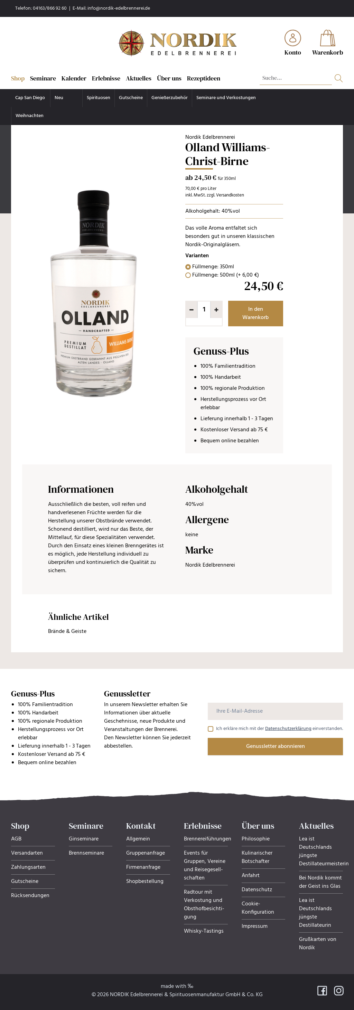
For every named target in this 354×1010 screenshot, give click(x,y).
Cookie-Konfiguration (258, 908)
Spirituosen (98, 98)
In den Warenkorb (255, 313)
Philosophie (256, 839)
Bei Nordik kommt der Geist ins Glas (320, 882)
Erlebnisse (106, 78)
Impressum (255, 926)
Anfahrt (251, 875)
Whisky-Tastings (204, 931)
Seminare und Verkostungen (226, 98)
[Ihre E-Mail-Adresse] (275, 711)
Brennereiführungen (207, 839)
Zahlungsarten (28, 867)
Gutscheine (131, 98)
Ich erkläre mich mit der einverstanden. (279, 728)
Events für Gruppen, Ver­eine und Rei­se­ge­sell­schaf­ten (204, 866)
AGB (16, 839)
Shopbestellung (145, 881)
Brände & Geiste (67, 631)
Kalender (74, 78)
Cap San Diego (30, 98)
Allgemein (138, 839)
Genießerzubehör (169, 98)
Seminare (43, 78)
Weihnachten (30, 116)
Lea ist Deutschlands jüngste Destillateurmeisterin (324, 851)
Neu (59, 98)
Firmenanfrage (143, 867)
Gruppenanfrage (145, 853)
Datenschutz (257, 889)
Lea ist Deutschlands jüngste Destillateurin (315, 913)
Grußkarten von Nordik (317, 943)
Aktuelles (138, 78)
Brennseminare (86, 853)
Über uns (169, 78)
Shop (18, 78)
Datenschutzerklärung (288, 729)
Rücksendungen (30, 895)
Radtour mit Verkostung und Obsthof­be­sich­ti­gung (204, 905)
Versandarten (27, 853)
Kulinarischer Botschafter (257, 857)
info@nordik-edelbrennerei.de (118, 8)
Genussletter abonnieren (275, 746)
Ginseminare (84, 839)
